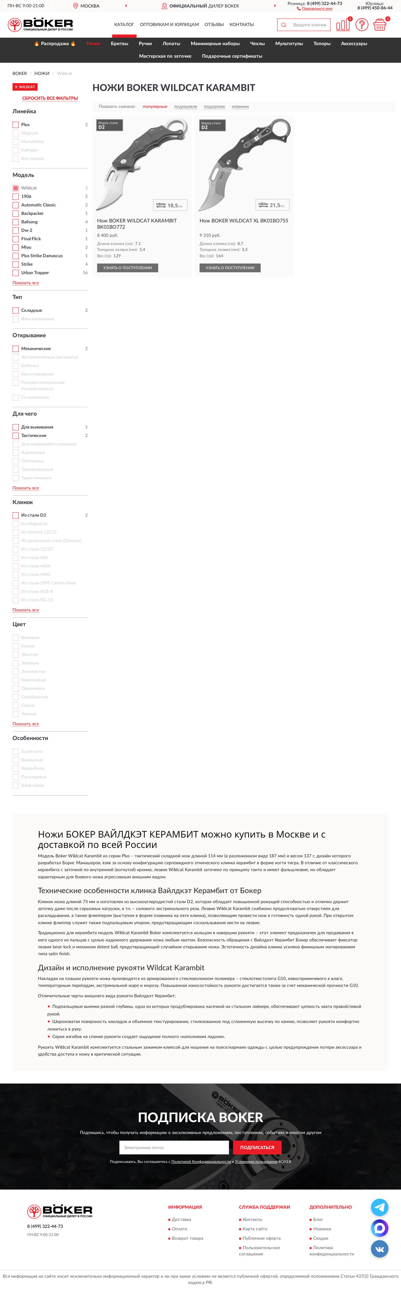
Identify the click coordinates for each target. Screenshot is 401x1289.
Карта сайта (255, 1229)
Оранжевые (33, 688)
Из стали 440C (35, 575)
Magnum (30, 133)
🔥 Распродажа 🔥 (55, 43)
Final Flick (31, 239)
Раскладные (33, 777)
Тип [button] (17, 297)
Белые (27, 646)
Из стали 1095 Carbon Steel (48, 583)
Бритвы (119, 43)
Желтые (29, 654)
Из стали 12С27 (37, 549)
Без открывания (37, 374)
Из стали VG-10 (37, 600)
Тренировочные (37, 469)
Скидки (320, 1238)
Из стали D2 (33, 515)
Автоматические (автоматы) (49, 357)
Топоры (322, 43)
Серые (27, 705)
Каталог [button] (124, 25)
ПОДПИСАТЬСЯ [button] (257, 1148)
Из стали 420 (34, 558)
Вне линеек (32, 159)
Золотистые (33, 671)
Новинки (322, 1229)
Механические (36, 349)
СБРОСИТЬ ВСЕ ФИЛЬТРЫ (50, 98)
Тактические (33, 436)
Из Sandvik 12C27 (39, 532)
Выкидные (32, 760)
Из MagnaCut (34, 524)
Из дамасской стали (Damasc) (51, 541)
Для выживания (37, 427)
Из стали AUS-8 (37, 591)
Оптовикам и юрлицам (169, 25)
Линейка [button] (24, 112)
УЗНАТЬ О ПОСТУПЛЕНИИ (127, 268)
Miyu (26, 247)
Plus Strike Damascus (42, 256)
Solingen (29, 150)
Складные (31, 310)
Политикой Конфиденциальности (201, 1162)
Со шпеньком (35, 397)
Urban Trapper (35, 273)
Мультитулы (289, 43)
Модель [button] (23, 175)
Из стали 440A (36, 566)
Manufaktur (32, 142)
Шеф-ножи (32, 785)
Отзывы (214, 25)
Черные (29, 714)
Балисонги (32, 751)
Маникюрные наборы (215, 43)
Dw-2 (26, 230)
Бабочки (30, 366)
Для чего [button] (25, 414)
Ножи (93, 43)
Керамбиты (32, 768)
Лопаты (171, 43)
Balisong (29, 222)
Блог (318, 1219)
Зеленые (30, 663)
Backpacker (32, 213)
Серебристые (34, 697)
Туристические (36, 478)
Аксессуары (354, 43)
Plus (25, 125)
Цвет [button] (19, 624)
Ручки (145, 43)
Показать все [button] (26, 283)
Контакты (242, 25)
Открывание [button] (29, 335)
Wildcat (29, 188)
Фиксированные (37, 319)
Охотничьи (32, 461)
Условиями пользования (256, 1162)
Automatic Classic (38, 205)
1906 (26, 196)
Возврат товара (187, 1238)
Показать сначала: (117, 106)
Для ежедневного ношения (48, 444)
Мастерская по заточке (165, 56)
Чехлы (257, 43)
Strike (27, 264)
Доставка (181, 1219)
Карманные (33, 452)
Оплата (179, 1229)
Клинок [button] (23, 502)
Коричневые (33, 680)
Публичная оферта (262, 1238)
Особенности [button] (30, 738)
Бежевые (30, 638)
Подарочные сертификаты (232, 56)
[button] (314, 8)
